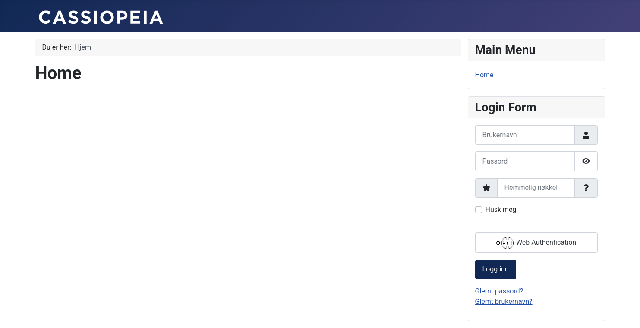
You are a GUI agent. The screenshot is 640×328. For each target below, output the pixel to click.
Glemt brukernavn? (504, 301)
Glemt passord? (499, 291)
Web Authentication (536, 243)
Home (484, 75)
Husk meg (501, 209)
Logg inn (495, 269)
